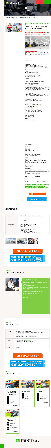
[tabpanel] (14, 27)
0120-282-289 (27, 340)
